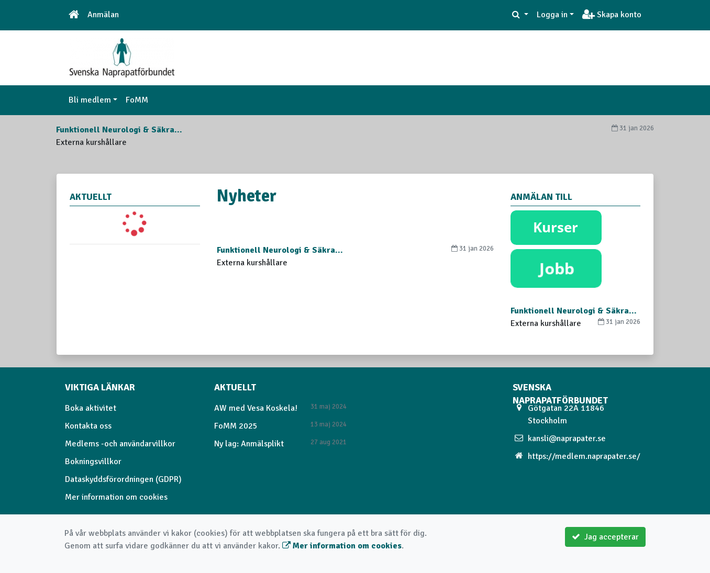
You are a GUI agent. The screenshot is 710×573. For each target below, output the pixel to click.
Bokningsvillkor (93, 461)
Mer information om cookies (116, 497)
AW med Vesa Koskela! (255, 408)
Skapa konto (611, 14)
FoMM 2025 (236, 426)
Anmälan (103, 14)
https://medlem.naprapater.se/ (584, 456)
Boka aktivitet (90, 408)
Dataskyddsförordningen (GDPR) (123, 479)
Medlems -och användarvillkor (120, 444)
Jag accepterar (605, 537)
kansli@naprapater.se (567, 438)
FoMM (137, 100)
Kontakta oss (88, 426)
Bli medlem (90, 100)
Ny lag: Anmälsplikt (249, 444)
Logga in (552, 14)
